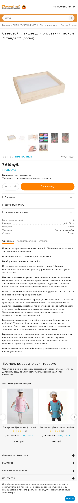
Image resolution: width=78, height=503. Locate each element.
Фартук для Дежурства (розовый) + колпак (20, 427)
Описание (8, 241)
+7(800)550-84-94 (64, 6)
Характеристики (26, 241)
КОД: (63, 156)
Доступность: (12, 435)
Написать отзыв (23, 157)
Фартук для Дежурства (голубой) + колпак (57, 427)
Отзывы (43, 241)
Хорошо (70, 498)
